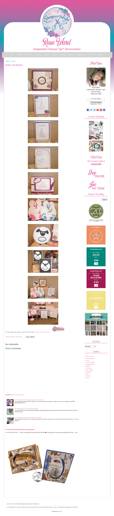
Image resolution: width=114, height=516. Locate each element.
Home (12, 54)
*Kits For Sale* (89, 356)
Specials (55, 54)
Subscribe (71, 54)
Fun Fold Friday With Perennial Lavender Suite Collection (29, 400)
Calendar (63, 54)
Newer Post (9, 392)
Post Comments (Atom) (18, 394)
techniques (89, 372)
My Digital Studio (90, 364)
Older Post (77, 392)
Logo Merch (100, 54)
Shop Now (91, 54)
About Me (20, 54)
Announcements (90, 358)
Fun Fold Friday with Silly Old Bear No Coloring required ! (20, 429)
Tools (87, 374)
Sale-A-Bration (89, 370)
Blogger (60, 511)
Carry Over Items (90, 362)
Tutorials (88, 376)
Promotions (89, 368)
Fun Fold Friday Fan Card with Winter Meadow (26, 408)
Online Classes (81, 54)
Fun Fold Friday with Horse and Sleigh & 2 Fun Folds (28, 417)
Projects (88, 366)
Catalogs (47, 54)
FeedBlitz (99, 104)
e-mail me (37, 332)
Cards (87, 360)
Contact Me (29, 54)
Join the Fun (38, 54)
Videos (87, 378)
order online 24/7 (46, 332)
